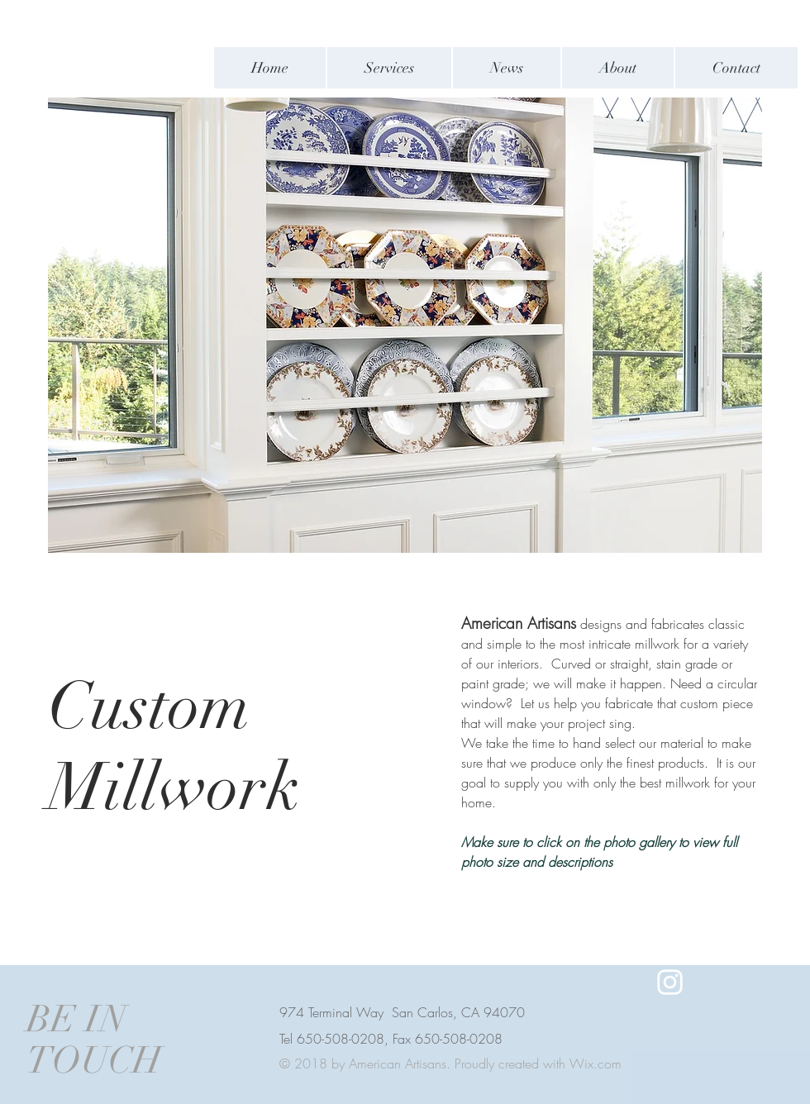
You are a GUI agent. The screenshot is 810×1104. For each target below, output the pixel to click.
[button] (405, 325)
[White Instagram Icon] (670, 982)
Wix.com (595, 1063)
